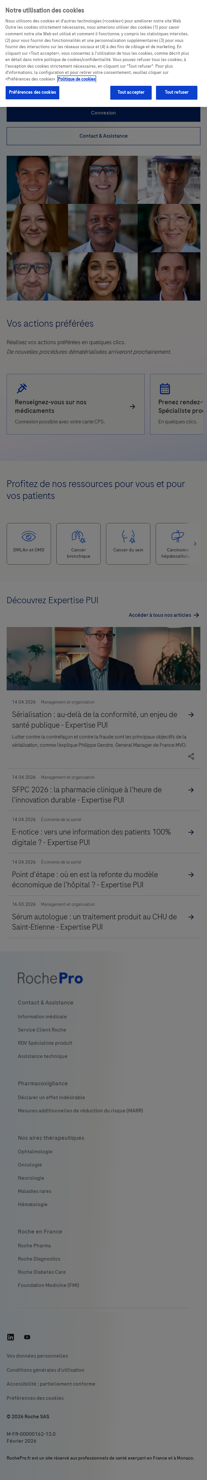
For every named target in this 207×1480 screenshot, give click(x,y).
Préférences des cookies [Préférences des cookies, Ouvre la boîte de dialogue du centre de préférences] (32, 92)
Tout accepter (131, 92)
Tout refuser (177, 92)
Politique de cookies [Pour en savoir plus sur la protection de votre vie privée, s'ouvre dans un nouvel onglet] (76, 79)
